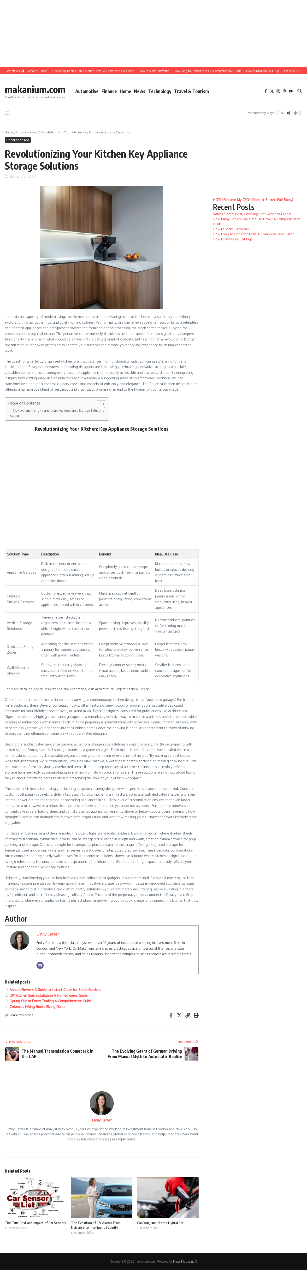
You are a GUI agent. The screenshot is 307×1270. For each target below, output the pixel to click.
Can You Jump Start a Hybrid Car (160, 1223)
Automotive (87, 91)
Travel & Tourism (191, 91)
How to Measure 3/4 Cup (232, 239)
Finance (109, 91)
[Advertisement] (144, 33)
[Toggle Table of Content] (98, 404)
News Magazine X (185, 1261)
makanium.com (35, 89)
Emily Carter (47, 933)
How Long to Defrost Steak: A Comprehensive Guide (254, 234)
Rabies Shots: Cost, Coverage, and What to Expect (252, 214)
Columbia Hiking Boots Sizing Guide (37, 1007)
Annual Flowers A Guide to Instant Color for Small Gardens (55, 990)
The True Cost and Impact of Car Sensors (35, 1223)
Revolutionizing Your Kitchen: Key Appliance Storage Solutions (61, 410)
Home (125, 91)
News (139, 91)
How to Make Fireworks (231, 229)
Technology (159, 91)
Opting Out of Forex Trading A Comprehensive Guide (51, 1001)
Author (14, 415)
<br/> (101, 489)
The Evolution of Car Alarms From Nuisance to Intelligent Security (95, 1225)
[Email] (40, 965)
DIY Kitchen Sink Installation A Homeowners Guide (49, 995)
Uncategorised (27, 132)
